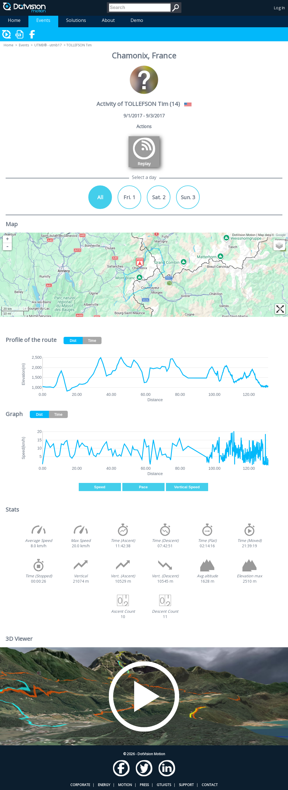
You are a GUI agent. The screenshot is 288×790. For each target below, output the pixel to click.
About (108, 20)
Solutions (76, 20)
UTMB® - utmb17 (48, 45)
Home (14, 20)
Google (281, 235)
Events (43, 20)
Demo (136, 20)
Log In (279, 7)
